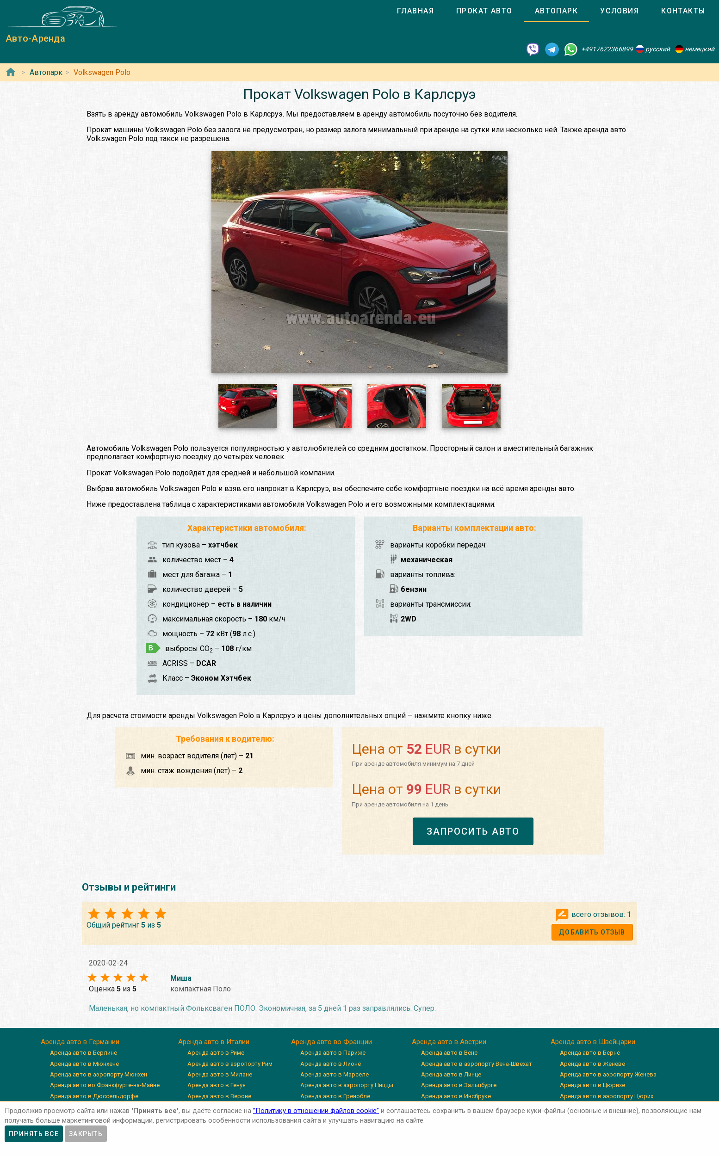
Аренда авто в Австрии (449, 1042)
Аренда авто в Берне (590, 1052)
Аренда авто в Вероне (219, 1096)
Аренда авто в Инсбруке (456, 1096)
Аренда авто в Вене (449, 1052)
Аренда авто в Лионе (330, 1063)
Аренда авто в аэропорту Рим (230, 1063)
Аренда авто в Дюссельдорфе (94, 1096)
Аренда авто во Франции (331, 1042)
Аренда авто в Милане (219, 1074)
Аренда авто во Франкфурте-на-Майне (105, 1085)
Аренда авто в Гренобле (335, 1096)
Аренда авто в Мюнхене (84, 1063)
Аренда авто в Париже (333, 1052)
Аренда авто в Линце (451, 1074)
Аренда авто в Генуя (216, 1085)
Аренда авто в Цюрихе (592, 1085)
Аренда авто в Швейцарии (593, 1042)
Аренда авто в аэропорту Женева (608, 1074)
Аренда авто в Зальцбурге (458, 1085)
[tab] (415, 11)
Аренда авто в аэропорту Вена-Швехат (476, 1063)
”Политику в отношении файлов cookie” (316, 1111)
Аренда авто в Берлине (83, 1052)
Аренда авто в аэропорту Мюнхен (98, 1074)
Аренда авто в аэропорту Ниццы (346, 1085)
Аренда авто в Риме (215, 1052)
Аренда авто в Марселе (334, 1074)
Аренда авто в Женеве (592, 1063)
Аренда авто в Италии (213, 1042)
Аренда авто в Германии (80, 1042)
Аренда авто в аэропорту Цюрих (606, 1096)
